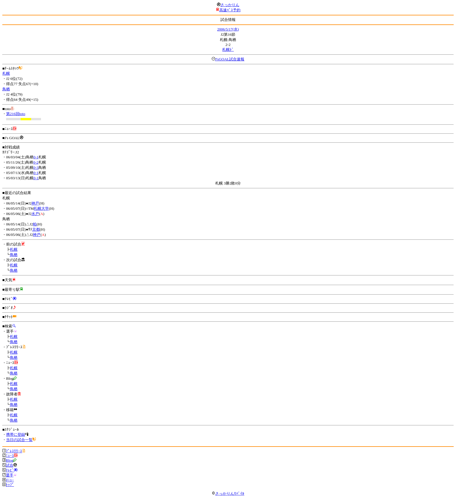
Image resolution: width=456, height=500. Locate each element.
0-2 (35, 162)
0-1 (35, 157)
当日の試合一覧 (19, 440)
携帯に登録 (15, 434)
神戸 (35, 203)
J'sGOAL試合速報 (230, 59)
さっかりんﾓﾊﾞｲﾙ (228, 493)
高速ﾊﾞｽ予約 (230, 10)
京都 (36, 229)
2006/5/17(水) (228, 29)
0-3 (35, 167)
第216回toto (15, 114)
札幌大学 (41, 208)
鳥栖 (6, 89)
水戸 (35, 214)
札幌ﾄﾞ (228, 49)
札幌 (6, 73)
